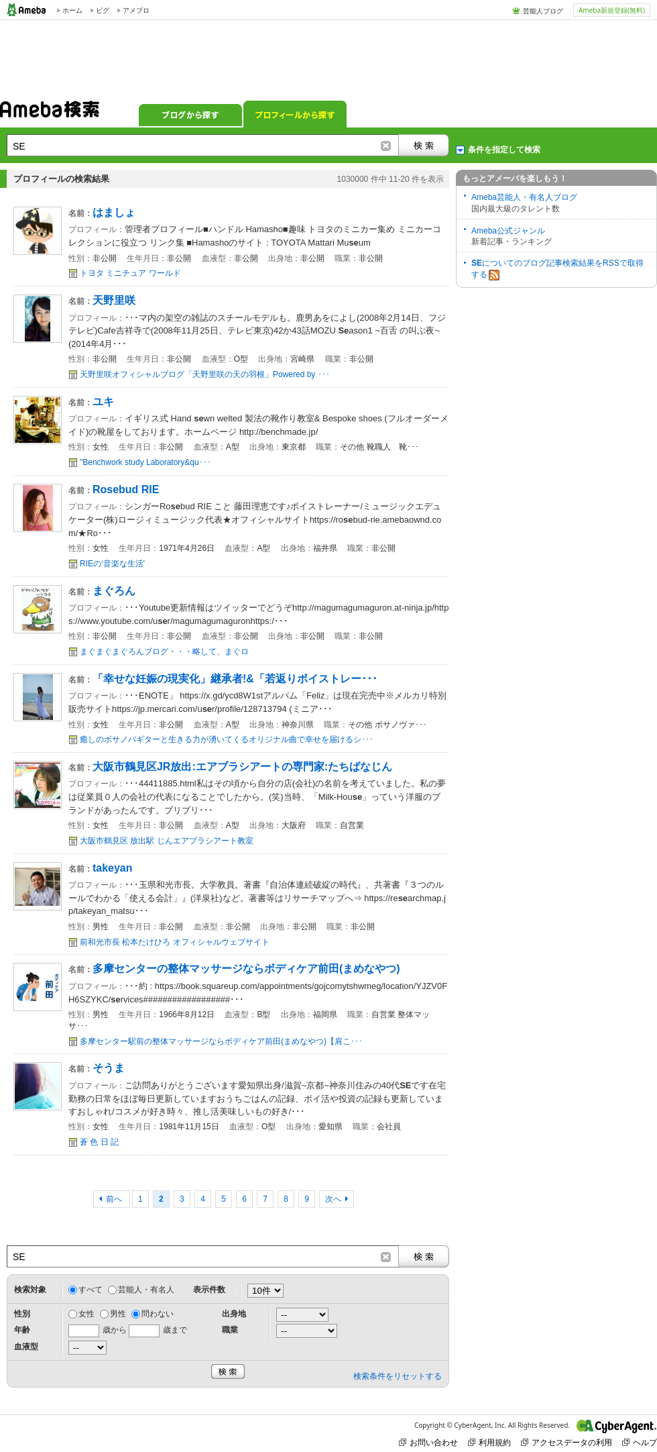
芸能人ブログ (543, 10)
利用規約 (489, 1442)
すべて (90, 1289)
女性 (86, 1313)
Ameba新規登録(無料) (612, 10)
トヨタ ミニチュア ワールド (130, 273)
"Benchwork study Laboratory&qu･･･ (145, 462)
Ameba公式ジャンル (508, 231)
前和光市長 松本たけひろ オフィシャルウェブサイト (175, 942)
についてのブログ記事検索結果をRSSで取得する (557, 269)
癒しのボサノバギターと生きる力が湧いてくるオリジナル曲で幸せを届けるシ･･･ (226, 739)
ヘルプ (639, 1442)
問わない (157, 1313)
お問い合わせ (428, 1442)
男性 (118, 1313)
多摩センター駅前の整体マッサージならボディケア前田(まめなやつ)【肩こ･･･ (221, 1041)
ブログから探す (190, 114)
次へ (333, 1199)
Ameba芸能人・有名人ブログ (524, 197)
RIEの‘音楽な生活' (112, 563)
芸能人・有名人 (146, 1289)
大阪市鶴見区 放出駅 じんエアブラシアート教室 (166, 840)
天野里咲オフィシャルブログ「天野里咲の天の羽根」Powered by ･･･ (205, 374)
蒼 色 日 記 (99, 1142)
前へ (115, 1199)
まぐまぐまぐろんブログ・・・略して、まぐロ (164, 651)
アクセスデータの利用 (566, 1442)
